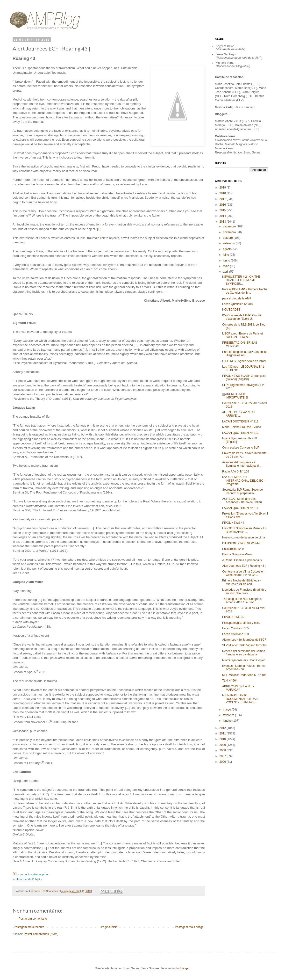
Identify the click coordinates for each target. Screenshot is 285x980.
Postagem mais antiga (189, 927)
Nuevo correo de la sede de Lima (243, 537)
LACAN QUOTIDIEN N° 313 (240, 421)
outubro (228, 238)
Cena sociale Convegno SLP (240, 447)
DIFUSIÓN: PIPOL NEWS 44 (241, 543)
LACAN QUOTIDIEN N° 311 (240, 508)
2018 (223, 193)
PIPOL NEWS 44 (233, 522)
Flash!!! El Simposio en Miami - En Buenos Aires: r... (244, 530)
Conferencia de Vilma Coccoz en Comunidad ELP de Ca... (243, 573)
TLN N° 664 (229, 680)
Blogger (184, 968)
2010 (223, 739)
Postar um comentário (33, 918)
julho (226, 254)
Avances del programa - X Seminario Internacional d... (241, 464)
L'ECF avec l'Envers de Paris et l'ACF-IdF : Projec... (242, 335)
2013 (223, 221)
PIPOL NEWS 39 (233, 617)
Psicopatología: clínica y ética (241, 622)
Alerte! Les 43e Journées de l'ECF (244, 639)
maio (226, 266)
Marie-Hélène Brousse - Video (241, 427)
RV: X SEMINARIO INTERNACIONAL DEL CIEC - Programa (243, 480)
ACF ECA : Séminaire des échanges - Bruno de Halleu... (243, 500)
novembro (230, 232)
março (227, 709)
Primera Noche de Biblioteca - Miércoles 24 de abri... (241, 582)
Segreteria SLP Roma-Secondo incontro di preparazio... (242, 491)
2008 (223, 750)
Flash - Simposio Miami (237, 554)
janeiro (227, 720)
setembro (229, 243)
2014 (223, 216)
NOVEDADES (231, 309)
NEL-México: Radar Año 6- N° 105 (244, 675)
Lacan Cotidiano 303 (235, 634)
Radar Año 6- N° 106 (235, 471)
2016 (223, 204)
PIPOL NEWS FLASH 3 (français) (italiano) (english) (244, 377)
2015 (223, 210)
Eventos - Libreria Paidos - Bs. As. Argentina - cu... (244, 667)
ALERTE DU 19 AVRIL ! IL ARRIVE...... (239, 414)
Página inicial (109, 927)
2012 (223, 728)
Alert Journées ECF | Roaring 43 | (244, 565)
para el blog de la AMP (236, 298)
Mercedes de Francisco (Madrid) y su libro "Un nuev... (244, 591)
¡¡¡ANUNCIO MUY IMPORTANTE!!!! (235, 395)
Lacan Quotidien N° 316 (237, 304)
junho (227, 260)
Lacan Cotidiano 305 (235, 628)
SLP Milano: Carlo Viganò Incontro (244, 645)
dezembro (230, 226)
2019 (223, 187)
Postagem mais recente (29, 927)
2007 (223, 756)
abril (226, 271)
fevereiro (229, 715)
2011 (223, 733)
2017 (223, 199)
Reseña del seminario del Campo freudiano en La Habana (243, 652)
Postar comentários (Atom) (41, 934)
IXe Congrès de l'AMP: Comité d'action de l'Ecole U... (241, 317)
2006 (223, 761)
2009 (223, 745)
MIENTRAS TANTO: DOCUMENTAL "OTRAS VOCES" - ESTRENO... (240, 699)
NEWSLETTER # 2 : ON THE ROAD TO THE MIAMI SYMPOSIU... (241, 280)
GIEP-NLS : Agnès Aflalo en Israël (244, 361)
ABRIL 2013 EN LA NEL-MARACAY (238, 688)
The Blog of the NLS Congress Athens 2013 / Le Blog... (242, 600)
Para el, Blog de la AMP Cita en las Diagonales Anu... (244, 353)
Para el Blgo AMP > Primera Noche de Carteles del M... (245, 291)
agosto (227, 249)
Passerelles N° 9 (233, 549)
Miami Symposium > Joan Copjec (243, 660)
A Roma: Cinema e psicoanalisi (242, 560)
